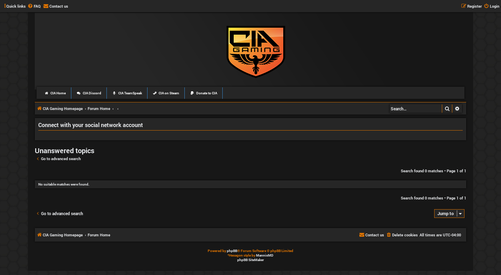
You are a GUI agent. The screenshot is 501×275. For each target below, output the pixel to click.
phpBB (232, 251)
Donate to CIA (203, 93)
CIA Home (55, 93)
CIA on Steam (166, 93)
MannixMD (264, 255)
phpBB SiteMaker (250, 260)
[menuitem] (34, 6)
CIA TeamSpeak (127, 93)
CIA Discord (89, 93)
